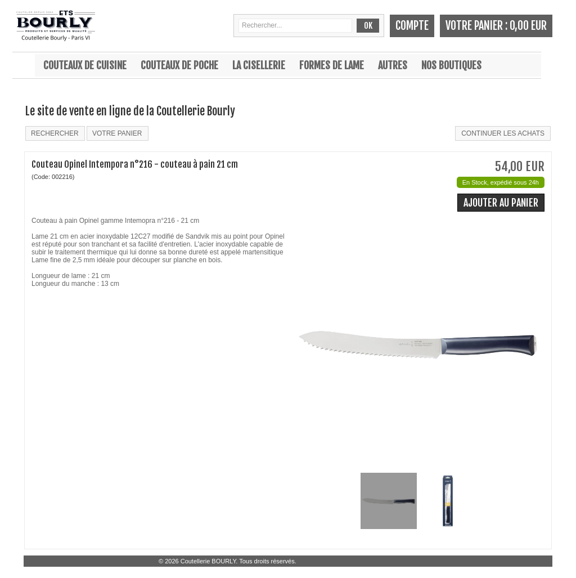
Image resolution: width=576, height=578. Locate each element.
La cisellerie (258, 65)
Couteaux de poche (179, 65)
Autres (392, 65)
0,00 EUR (528, 26)
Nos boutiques (451, 65)
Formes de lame (331, 65)
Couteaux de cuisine (85, 65)
